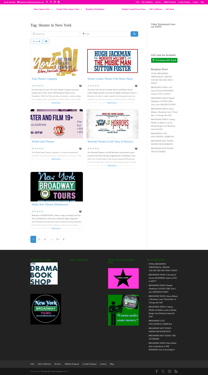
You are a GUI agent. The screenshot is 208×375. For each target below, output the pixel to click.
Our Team (169, 10)
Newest (36, 41)
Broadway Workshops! (96, 10)
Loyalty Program (184, 2)
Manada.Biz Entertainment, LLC (54, 371)
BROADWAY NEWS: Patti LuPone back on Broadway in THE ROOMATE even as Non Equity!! (162, 346)
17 (57, 239)
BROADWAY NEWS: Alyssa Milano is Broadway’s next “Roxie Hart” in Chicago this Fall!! (164, 112)
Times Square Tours (43, 10)
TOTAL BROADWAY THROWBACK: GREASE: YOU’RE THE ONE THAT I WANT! (163, 267)
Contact (195, 2)
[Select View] (46, 41)
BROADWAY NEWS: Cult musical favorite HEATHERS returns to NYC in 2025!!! (162, 90)
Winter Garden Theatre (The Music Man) (110, 78)
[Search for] (55, 34)
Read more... (57, 103)
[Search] (134, 34)
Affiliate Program (169, 2)
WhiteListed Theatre (43, 141)
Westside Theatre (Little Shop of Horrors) (110, 141)
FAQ (137, 2)
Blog (202, 2)
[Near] (105, 34)
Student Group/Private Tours (133, 10)
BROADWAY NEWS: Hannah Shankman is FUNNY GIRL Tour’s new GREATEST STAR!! (163, 101)
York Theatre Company (44, 78)
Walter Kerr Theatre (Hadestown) (50, 204)
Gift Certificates (147, 2)
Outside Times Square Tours (68, 10)
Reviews (158, 2)
